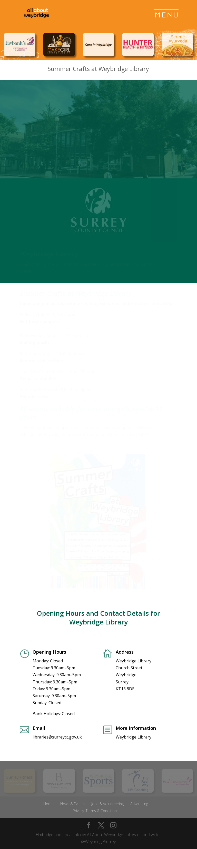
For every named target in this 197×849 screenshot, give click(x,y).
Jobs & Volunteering (107, 803)
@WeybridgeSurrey (98, 841)
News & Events (72, 803)
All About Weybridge (105, 834)
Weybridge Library (133, 737)
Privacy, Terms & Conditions (96, 810)
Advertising (139, 803)
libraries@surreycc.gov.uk (57, 737)
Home (48, 803)
